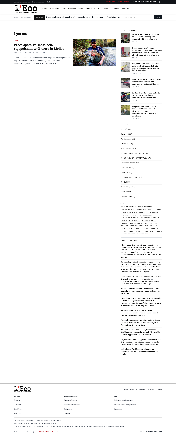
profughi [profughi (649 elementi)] (131, 228)
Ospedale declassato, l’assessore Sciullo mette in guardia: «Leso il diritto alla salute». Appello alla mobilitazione (140, 332)
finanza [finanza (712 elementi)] (137, 220)
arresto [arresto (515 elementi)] (158, 209)
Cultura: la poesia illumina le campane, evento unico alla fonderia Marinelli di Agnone (140, 269)
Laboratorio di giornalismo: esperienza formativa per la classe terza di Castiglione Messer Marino (139, 312)
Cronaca (17, 400)
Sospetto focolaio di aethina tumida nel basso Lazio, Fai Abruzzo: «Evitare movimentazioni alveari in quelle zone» (144, 111)
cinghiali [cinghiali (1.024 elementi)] (157, 218)
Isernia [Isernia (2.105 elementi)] (133, 223)
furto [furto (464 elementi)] (153, 220)
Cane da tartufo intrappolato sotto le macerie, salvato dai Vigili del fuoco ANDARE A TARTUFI (141, 300)
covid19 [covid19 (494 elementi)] (124, 220)
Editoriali (17, 413)
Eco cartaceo (103, 8)
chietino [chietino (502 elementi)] (148, 218)
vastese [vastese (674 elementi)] (152, 231)
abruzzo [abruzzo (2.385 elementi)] (132, 207)
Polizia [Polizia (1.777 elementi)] (123, 228)
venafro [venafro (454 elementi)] (124, 234)
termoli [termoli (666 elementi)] (145, 231)
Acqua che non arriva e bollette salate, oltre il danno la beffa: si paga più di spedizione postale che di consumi (146, 67)
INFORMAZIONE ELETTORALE (133, 153)
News (64, 8)
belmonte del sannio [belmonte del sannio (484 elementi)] (136, 212)
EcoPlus (159, 389)
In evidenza (54, 8)
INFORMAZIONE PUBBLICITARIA (134, 158)
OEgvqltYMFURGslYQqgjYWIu (134, 339)
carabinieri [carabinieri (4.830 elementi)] (147, 215)
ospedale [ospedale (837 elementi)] (153, 226)
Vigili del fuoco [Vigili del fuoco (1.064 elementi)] (144, 234)
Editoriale (90, 8)
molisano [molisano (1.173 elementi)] (133, 226)
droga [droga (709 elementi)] (130, 220)
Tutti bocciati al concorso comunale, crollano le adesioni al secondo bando (139, 351)
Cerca (158, 17)
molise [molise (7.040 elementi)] (141, 226)
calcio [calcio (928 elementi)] (155, 212)
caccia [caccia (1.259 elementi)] (148, 212)
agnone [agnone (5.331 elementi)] (140, 207)
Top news (124, 196)
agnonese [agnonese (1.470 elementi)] (148, 207)
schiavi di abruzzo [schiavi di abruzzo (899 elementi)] (150, 228)
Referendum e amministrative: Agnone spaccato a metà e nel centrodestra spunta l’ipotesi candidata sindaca (141, 322)
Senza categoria (127, 187)
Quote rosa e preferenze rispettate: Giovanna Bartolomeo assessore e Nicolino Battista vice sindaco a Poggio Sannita (147, 51)
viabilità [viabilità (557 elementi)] (132, 234)
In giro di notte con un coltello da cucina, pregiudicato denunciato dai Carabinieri (146, 95)
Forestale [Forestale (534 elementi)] (146, 220)
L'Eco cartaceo (127, 168)
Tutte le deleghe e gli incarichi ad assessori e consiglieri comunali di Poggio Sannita (83, 17)
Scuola (123, 182)
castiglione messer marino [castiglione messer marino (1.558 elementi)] (132, 218)
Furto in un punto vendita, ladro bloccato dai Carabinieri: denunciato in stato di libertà (146, 81)
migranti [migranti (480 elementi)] (154, 223)
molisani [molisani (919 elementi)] (124, 226)
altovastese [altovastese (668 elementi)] (148, 209)
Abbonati (125, 8)
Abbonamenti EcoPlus (72, 405)
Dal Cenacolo (126, 139)
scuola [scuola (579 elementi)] (123, 231)
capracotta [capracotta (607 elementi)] (136, 215)
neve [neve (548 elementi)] (147, 226)
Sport (123, 192)
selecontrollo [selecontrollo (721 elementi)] (134, 231)
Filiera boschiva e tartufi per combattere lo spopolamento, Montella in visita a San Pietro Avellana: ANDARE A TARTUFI (141, 247)
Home (44, 8)
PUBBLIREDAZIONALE (130, 177)
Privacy (141, 432)
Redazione (68, 409)
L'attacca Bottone (76, 8)
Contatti (115, 8)
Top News (150, 389)
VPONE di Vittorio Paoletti (48, 432)
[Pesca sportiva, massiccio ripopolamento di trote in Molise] (94, 52)
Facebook (118, 409)
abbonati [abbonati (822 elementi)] (124, 207)
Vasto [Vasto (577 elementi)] (159, 231)
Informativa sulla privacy (123, 400)
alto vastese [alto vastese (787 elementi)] (136, 209)
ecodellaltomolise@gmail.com (125, 405)
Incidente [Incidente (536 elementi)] (125, 223)
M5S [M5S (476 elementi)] (138, 223)
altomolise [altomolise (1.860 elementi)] (125, 209)
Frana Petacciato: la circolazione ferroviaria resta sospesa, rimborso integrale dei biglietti (140, 291)
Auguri (123, 129)
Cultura (123, 134)
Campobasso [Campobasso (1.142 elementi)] (126, 215)
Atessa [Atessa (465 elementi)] (123, 212)
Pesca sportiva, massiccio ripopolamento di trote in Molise (39, 47)
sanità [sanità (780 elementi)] (139, 228)
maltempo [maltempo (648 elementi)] (145, 223)
